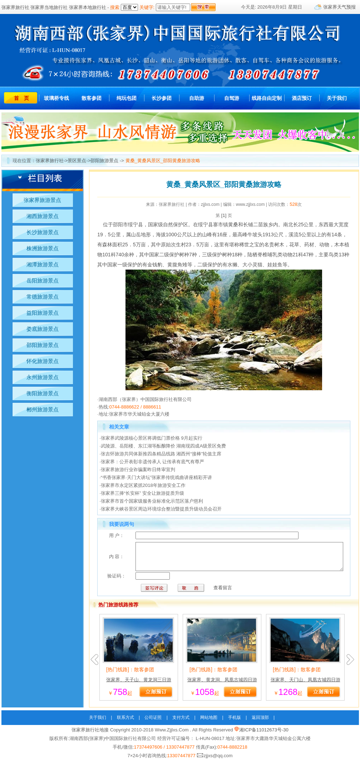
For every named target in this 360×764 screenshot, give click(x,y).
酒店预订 (302, 98)
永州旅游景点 (42, 377)
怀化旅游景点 (42, 361)
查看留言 (204, 591)
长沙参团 (162, 98)
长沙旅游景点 (42, 232)
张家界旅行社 (15, 7)
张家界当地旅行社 (49, 7)
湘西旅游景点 (42, 216)
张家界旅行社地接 (90, 733)
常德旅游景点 (42, 297)
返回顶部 (260, 720)
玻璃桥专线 (56, 98)
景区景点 (77, 160)
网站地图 (208, 720)
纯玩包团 (127, 98)
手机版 (234, 720)
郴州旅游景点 (42, 409)
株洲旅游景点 (42, 248)
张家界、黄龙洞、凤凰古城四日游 (222, 683)
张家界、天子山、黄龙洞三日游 (138, 683)
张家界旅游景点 (42, 200)
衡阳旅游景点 (42, 393)
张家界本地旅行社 (87, 7)
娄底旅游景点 (42, 329)
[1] (223, 215)
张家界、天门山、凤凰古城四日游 (305, 683)
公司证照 (153, 720)
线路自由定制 (267, 98)
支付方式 (180, 720)
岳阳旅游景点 (42, 280)
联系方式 (125, 720)
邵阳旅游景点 (104, 160)
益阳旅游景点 (42, 313)
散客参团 (92, 98)
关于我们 (337, 98)
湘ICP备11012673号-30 (263, 733)
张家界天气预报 (339, 7)
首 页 (21, 98)
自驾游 (231, 98)
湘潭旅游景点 (42, 264)
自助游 (196, 98)
